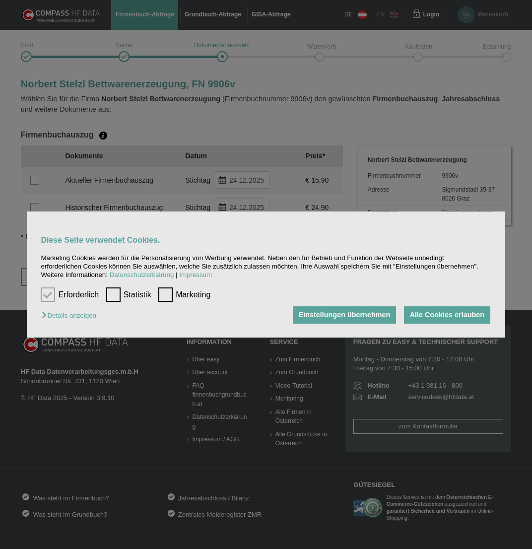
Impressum (195, 275)
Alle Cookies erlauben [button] (447, 315)
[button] (71, 316)
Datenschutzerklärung (142, 275)
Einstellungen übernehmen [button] (345, 315)
